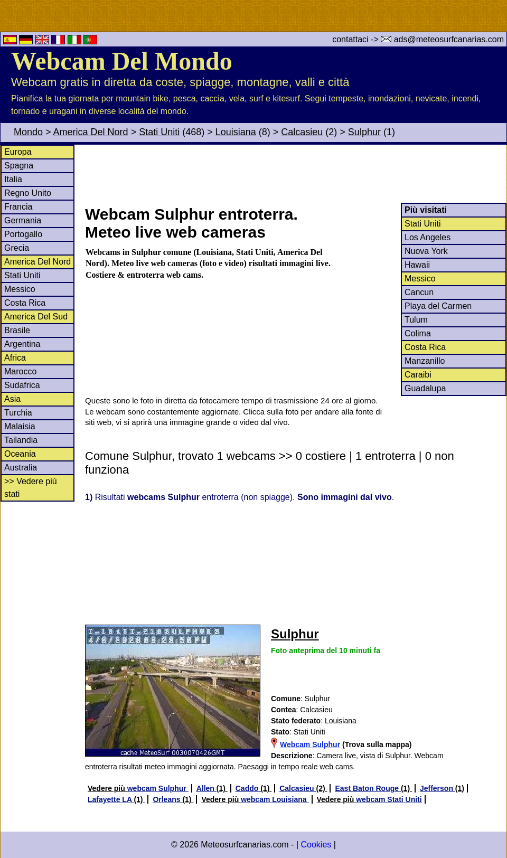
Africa (15, 357)
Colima (418, 333)
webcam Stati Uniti (388, 799)
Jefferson (437, 788)
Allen (206, 788)
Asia (12, 398)
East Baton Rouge (367, 788)
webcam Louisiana (274, 799)
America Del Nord (90, 132)
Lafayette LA (111, 799)
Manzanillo (425, 360)
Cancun (419, 292)
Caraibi (418, 374)
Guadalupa (425, 388)
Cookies (316, 844)
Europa (18, 151)
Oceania (20, 453)
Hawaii (417, 264)
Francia (18, 206)
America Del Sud (36, 316)
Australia (20, 467)
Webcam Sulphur (310, 744)
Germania (22, 220)
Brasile (17, 330)
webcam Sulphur (158, 788)
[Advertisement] (295, 173)
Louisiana (235, 132)
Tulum (416, 319)
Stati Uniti (159, 132)
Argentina (22, 344)
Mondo (28, 132)
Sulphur (364, 132)
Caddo (248, 788)
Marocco (20, 371)
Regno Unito (27, 192)
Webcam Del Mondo (121, 61)
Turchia (18, 412)
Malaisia (19, 426)
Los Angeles (427, 237)
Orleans (167, 799)
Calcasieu (302, 132)
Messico (19, 289)
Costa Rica (24, 302)
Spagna (18, 165)
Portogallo (23, 234)
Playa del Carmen (438, 305)
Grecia (16, 247)
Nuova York (426, 251)
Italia (13, 179)
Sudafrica (22, 385)
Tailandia (20, 440)
